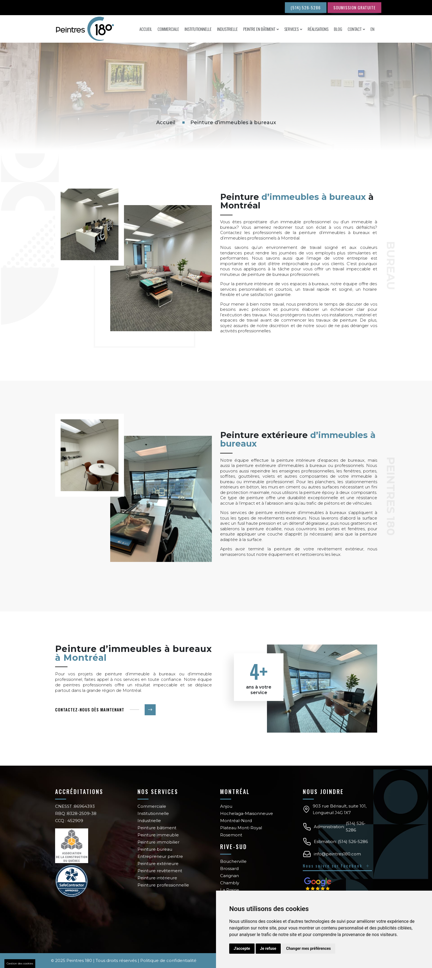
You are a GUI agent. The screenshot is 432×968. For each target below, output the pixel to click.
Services (291, 29)
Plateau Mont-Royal (241, 827)
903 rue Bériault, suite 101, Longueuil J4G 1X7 (339, 809)
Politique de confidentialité (168, 960)
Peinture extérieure (158, 863)
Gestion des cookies (20, 963)
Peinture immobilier (158, 842)
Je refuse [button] (268, 948)
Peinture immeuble (158, 835)
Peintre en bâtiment (259, 29)
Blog (338, 29)
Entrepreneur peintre (160, 856)
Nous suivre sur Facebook (337, 866)
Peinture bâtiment (156, 827)
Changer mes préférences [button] (308, 948)
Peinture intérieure (157, 877)
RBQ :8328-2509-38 (75, 813)
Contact (354, 29)
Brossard (229, 868)
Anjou (226, 806)
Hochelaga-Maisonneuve (246, 813)
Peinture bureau (154, 849)
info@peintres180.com (337, 853)
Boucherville (233, 861)
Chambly (229, 882)
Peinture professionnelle (163, 885)
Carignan (229, 875)
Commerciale (168, 29)
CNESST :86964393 (75, 806)
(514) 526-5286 (306, 7)
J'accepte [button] (242, 948)
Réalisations (318, 29)
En (372, 29)
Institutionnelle (198, 29)
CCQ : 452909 (69, 820)
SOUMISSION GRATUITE (354, 7)
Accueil (145, 29)
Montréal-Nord (236, 820)
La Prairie (229, 890)
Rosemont (231, 835)
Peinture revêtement (159, 870)
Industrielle (227, 29)
